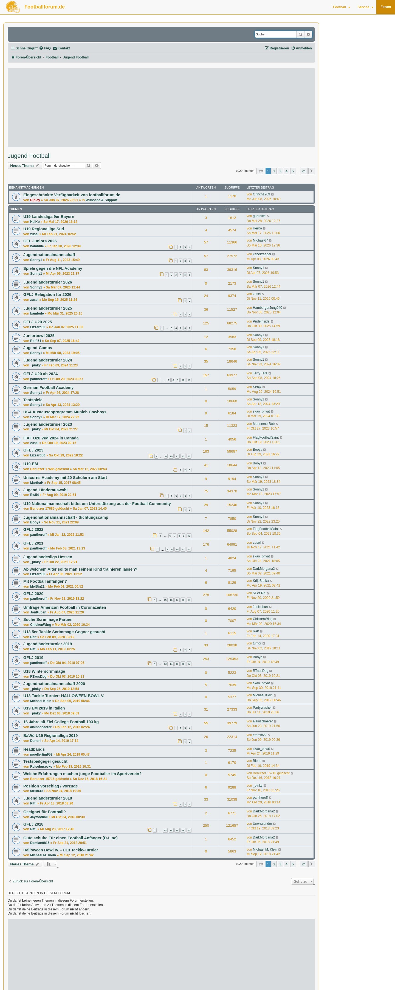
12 (183, 456)
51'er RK (259, 593)
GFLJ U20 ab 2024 (40, 374)
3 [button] (280, 171)
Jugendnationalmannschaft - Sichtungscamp (65, 517)
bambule (37, 246)
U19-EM (30, 464)
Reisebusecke (41, 767)
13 (189, 456)
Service (365, 7)
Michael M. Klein (43, 855)
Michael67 (260, 240)
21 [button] (304, 171)
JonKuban (38, 612)
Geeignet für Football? (44, 812)
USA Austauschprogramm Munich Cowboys (64, 412)
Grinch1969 (261, 194)
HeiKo (35, 222)
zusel (34, 234)
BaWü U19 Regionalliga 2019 (50, 735)
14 (171, 664)
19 (189, 600)
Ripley (35, 200)
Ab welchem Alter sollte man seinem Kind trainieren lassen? (80, 569)
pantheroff (38, 379)
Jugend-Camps (37, 348)
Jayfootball (39, 817)
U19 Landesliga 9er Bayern (48, 216)
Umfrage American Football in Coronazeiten (64, 607)
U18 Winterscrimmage (44, 671)
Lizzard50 (37, 327)
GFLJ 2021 (33, 543)
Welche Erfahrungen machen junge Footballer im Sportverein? (82, 774)
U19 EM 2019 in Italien (44, 708)
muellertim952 (41, 754)
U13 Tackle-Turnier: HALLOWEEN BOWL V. (63, 696)
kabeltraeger (262, 254)
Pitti (33, 649)
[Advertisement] (161, 107)
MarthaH (36, 483)
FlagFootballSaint (266, 437)
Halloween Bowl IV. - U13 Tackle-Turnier (60, 850)
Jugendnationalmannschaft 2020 (54, 683)
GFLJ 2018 (33, 824)
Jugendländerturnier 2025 (47, 308)
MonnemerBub (264, 424)
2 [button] (274, 171)
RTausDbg (38, 676)
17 (177, 600)
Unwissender (262, 824)
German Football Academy (48, 387)
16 (171, 600)
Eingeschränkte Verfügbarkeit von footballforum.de (71, 195)
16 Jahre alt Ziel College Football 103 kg (61, 722)
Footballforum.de (44, 7)
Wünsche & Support (101, 200)
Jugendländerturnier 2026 (47, 282)
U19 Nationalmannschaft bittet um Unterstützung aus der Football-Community (97, 503)
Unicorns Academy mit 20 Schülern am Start (65, 477)
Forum (385, 7)
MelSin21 (37, 586)
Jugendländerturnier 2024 (47, 360)
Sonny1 (36, 260)
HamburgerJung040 (267, 308)
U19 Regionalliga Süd (43, 229)
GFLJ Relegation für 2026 (47, 294)
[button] (259, 171)
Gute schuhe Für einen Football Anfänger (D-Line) (70, 838)
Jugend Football (29, 156)
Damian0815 (40, 843)
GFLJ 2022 (33, 529)
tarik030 (36, 791)
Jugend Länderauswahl (45, 490)
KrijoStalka (261, 581)
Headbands (34, 749)
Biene (257, 761)
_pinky (35, 365)
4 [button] (286, 171)
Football (341, 7)
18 (183, 600)
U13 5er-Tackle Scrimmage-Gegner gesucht (64, 632)
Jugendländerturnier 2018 (47, 798)
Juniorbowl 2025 (39, 335)
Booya (257, 449)
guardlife (259, 216)
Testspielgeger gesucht (45, 761)
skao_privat (261, 411)
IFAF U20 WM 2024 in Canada (51, 438)
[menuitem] (45, 48)
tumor (257, 643)
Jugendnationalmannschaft (49, 255)
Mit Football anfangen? (45, 581)
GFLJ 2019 (33, 657)
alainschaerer (41, 727)
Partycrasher (262, 707)
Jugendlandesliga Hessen (47, 557)
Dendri (35, 741)
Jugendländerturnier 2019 (47, 644)
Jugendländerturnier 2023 (47, 424)
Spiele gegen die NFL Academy (52, 268)
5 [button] (293, 171)
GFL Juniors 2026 (40, 241)
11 (189, 380)
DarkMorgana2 (264, 569)
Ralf (33, 637)
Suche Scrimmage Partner (48, 619)
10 (183, 380)
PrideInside (261, 321)
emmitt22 (260, 735)
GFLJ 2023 (33, 450)
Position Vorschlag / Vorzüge (50, 786)
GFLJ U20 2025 (37, 322)
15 (165, 600)
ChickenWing (40, 625)
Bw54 (34, 495)
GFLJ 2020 (33, 593)
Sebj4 (257, 387)
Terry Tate (260, 373)
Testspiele (33, 400)
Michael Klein (40, 701)
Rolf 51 (35, 341)
